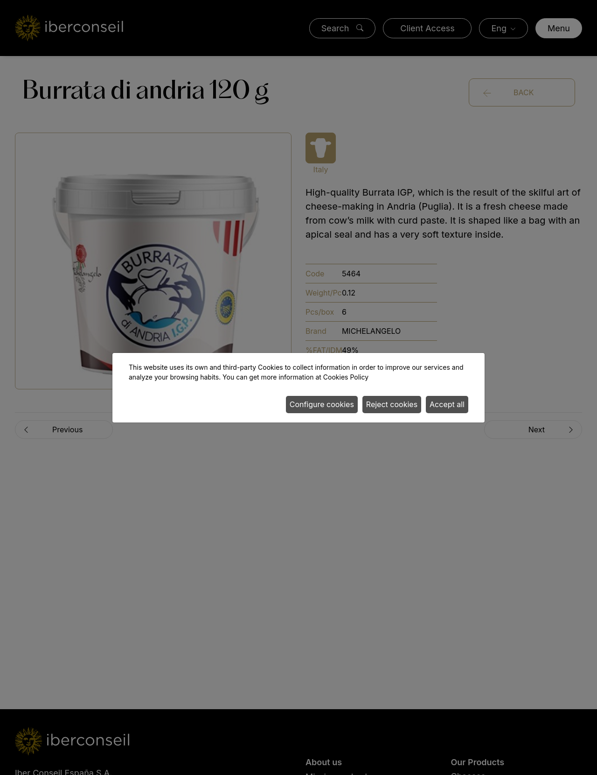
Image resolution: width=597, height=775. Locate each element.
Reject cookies (391, 404)
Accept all (447, 404)
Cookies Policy (345, 377)
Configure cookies (322, 404)
